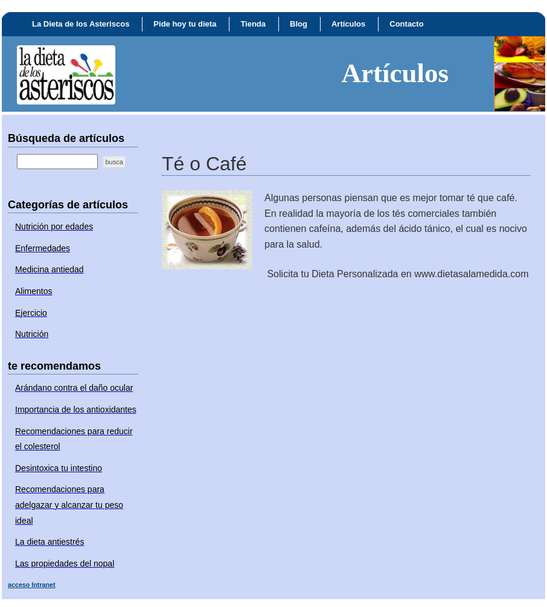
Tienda (253, 23)
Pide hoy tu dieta (184, 23)
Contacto (406, 23)
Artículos (348, 23)
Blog (298, 23)
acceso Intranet (32, 584)
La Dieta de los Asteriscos (80, 23)
